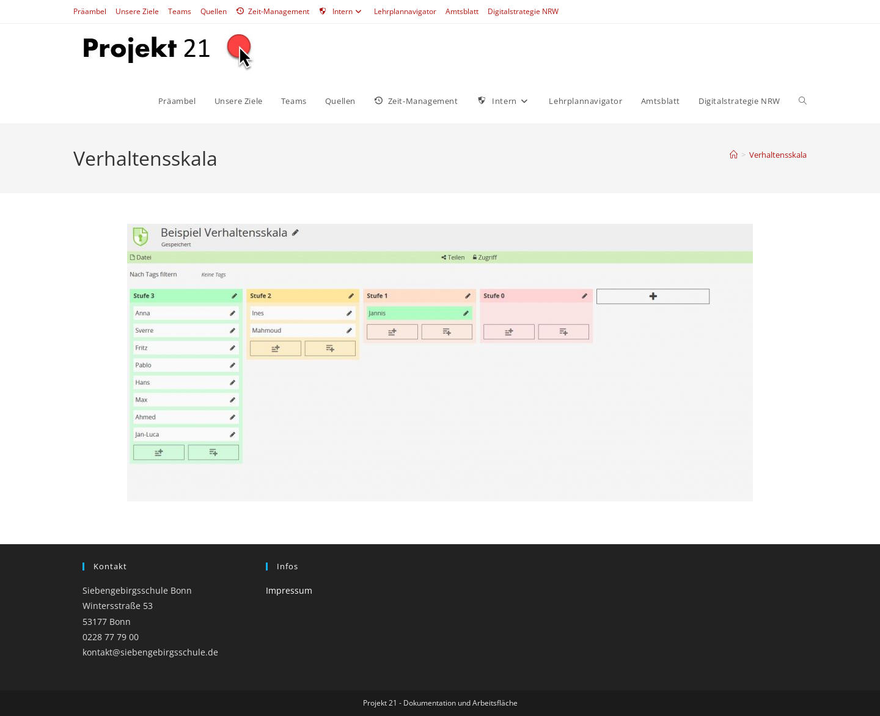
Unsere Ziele (137, 11)
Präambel (89, 11)
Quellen (213, 11)
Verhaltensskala (778, 154)
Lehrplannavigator (405, 11)
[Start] (734, 154)
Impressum (289, 590)
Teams (179, 11)
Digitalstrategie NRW (523, 11)
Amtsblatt (462, 11)
